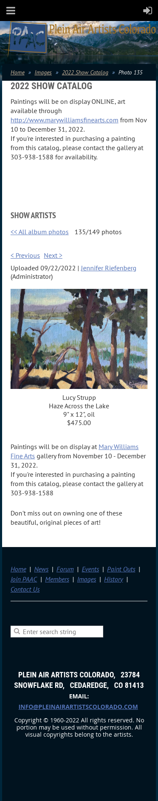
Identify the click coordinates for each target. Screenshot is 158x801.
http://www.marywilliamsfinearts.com (64, 120)
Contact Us (25, 589)
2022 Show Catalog (85, 72)
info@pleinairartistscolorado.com (78, 707)
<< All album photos (40, 231)
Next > (53, 255)
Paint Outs (121, 569)
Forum (65, 569)
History (113, 579)
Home (17, 72)
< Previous (25, 255)
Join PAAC (24, 579)
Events (90, 569)
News (41, 569)
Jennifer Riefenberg (109, 268)
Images (43, 72)
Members (57, 579)
